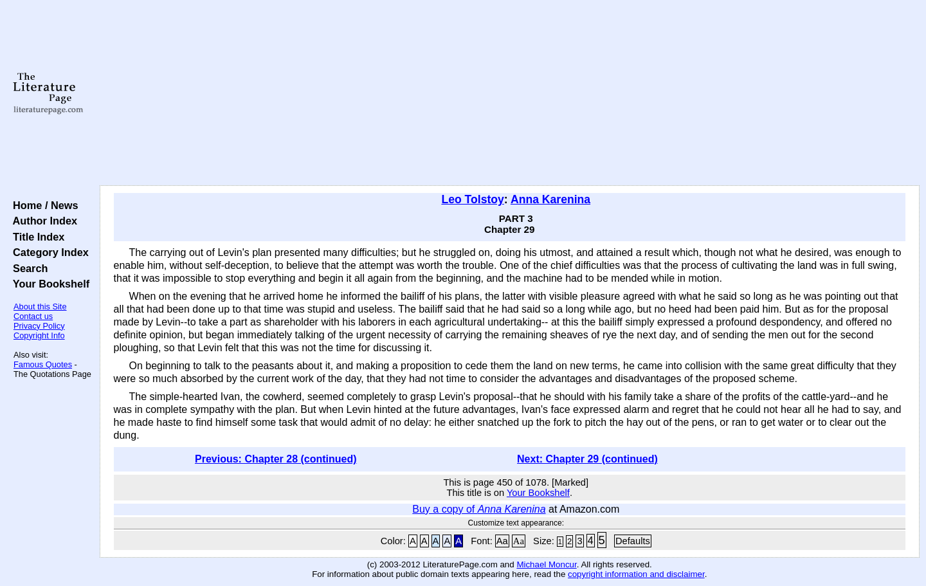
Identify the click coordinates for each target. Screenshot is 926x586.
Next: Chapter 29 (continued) (587, 458)
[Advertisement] (509, 93)
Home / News (42, 205)
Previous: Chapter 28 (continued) (276, 458)
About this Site (40, 306)
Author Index (42, 220)
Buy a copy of (478, 509)
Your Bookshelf (48, 283)
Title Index (35, 237)
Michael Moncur (546, 564)
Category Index (48, 252)
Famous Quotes (43, 364)
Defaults (632, 541)
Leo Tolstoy (472, 199)
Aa (502, 541)
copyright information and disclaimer (636, 574)
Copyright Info (39, 335)
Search (27, 268)
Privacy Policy (39, 326)
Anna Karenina (550, 199)
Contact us (33, 316)
